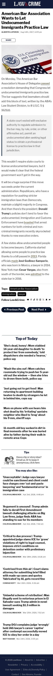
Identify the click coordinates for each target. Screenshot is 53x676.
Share (8, 40)
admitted (36, 274)
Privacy (24, 665)
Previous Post (14, 309)
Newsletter (13, 665)
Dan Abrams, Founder (31, 674)
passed (45, 83)
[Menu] (4, 4)
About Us (29, 660)
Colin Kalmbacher (12, 494)
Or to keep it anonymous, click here (28, 461)
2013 (34, 256)
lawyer (21, 294)
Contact (15, 674)
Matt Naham (9, 639)
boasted (29, 222)
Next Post (39, 309)
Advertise (40, 660)
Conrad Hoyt (9, 583)
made (14, 260)
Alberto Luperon (10, 32)
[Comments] (1, 36)
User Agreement (12, 669)
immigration (8, 294)
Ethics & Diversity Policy (34, 669)
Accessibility (36, 665)
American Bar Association (24, 288)
